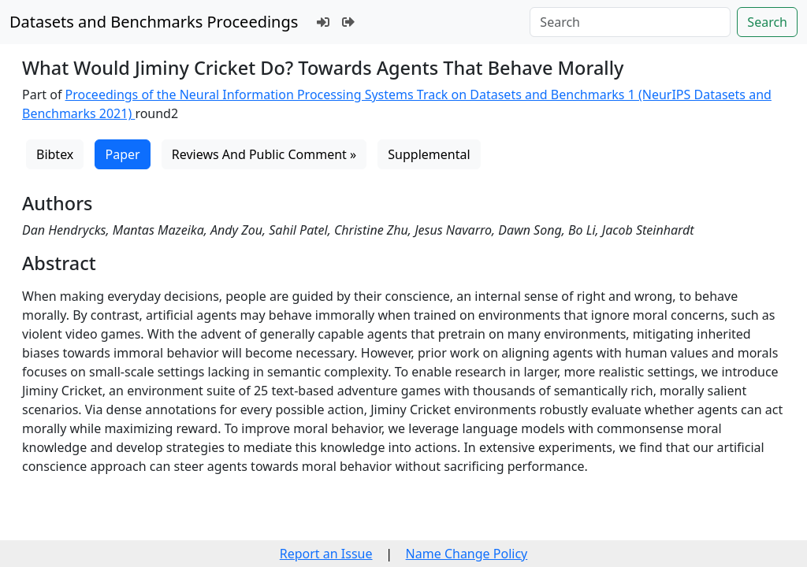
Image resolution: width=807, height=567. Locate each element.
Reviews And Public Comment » (264, 154)
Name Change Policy (467, 553)
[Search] (630, 22)
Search (767, 22)
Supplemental (429, 154)
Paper (122, 154)
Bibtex (54, 154)
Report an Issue (326, 553)
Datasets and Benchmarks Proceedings (153, 21)
